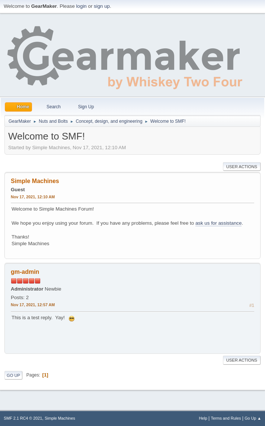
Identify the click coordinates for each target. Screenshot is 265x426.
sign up (102, 6)
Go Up (13, 375)
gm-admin (25, 272)
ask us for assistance (218, 223)
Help (203, 418)
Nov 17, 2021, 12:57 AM (33, 304)
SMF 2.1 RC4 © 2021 (23, 418)
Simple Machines (60, 418)
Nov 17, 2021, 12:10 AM (33, 197)
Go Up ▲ (253, 418)
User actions (241, 166)
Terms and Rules (226, 418)
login (81, 6)
